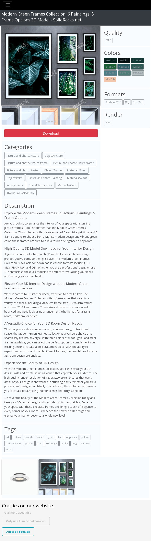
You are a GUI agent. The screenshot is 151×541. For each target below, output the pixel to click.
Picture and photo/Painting (45, 178)
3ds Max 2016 (113, 102)
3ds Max (138, 102)
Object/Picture (53, 155)
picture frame (13, 443)
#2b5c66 (124, 66)
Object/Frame (53, 170)
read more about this (17, 512)
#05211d (111, 60)
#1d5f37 (110, 66)
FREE (108, 40)
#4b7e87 (111, 73)
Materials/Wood (77, 178)
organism (71, 437)
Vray (108, 122)
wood (9, 449)
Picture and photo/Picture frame (27, 163)
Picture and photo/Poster (22, 170)
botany (17, 437)
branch (29, 437)
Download (51, 133)
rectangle (51, 443)
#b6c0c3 (138, 73)
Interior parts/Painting (20, 192)
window (85, 443)
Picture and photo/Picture (22, 155)
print (39, 443)
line (60, 437)
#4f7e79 (124, 73)
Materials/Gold (66, 185)
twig (74, 443)
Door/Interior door (40, 185)
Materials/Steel (76, 170)
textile (64, 443)
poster (29, 443)
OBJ (127, 102)
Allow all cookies (18, 532)
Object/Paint (14, 178)
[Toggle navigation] (7, 4)
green (50, 437)
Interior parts (14, 185)
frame (40, 437)
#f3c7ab (110, 79)
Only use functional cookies (26, 521)
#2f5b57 (137, 66)
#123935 (138, 60)
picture (85, 437)
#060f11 (124, 60)
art (7, 437)
